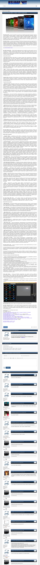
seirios (12, 431)
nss (11, 384)
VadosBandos (13, 412)
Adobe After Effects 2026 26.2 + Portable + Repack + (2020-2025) (12, 349)
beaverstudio (13, 422)
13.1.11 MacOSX (26, 317)
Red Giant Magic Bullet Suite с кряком (9, 315)
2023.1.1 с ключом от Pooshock (21, 312)
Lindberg (12, 550)
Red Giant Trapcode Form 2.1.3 (8, 313)
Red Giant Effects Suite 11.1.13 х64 (8, 314)
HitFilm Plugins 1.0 (6, 345)
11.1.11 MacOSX (28, 314)
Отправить (8, 367)
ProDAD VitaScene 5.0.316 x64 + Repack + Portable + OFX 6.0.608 (12, 348)
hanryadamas (13, 521)
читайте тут (23, 337)
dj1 (11, 462)
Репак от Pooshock (20, 317)
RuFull (12, 441)
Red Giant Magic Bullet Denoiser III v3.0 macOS (10, 319)
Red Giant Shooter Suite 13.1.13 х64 (8, 317)
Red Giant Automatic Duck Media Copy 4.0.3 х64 (10, 318)
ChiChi (12, 403)
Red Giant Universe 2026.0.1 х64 (11, 312)
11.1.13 (18, 314)
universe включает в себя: (9, 47)
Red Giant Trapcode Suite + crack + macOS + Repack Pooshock (12, 316)
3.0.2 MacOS (29, 312)
